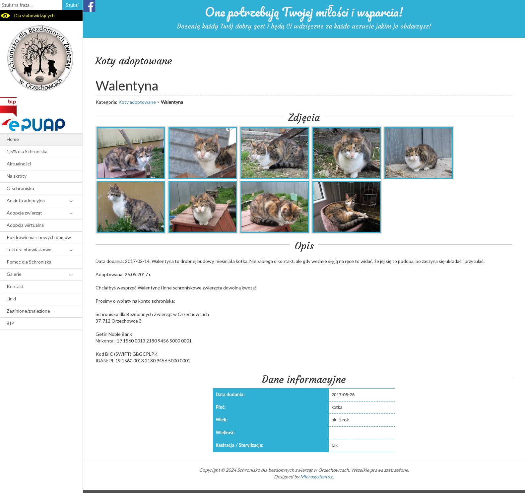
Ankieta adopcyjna (26, 200)
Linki (11, 298)
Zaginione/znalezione (28, 311)
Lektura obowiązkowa (29, 249)
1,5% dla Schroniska (27, 151)
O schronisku (20, 188)
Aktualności (19, 163)
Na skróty (17, 176)
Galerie (14, 274)
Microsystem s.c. (317, 476)
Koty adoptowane (137, 102)
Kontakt (15, 286)
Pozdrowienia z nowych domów (39, 237)
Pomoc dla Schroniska (29, 262)
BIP (10, 323)
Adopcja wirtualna (25, 225)
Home (13, 139)
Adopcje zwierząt (24, 213)
